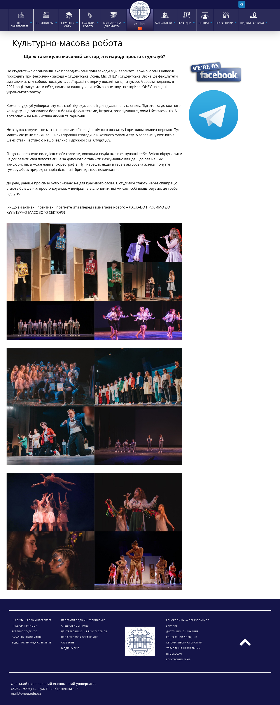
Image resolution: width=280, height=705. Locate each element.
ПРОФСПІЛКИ (224, 23)
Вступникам (45, 23)
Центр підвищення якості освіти (84, 631)
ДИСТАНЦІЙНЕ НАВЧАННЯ (182, 631)
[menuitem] (21, 20)
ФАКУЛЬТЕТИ (163, 23)
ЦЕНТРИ (203, 23)
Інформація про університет (31, 620)
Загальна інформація (27, 637)
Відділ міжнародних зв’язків (32, 642)
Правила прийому (24, 625)
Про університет (19, 24)
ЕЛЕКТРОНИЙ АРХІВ (178, 659)
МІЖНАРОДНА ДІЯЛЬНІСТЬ (112, 24)
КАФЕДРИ (185, 23)
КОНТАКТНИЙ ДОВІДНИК (181, 637)
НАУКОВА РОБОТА (88, 24)
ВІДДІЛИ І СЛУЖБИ (252, 23)
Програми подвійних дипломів (83, 620)
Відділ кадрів (70, 648)
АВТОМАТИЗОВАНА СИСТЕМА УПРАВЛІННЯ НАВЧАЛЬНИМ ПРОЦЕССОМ (184, 648)
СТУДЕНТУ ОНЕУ (67, 24)
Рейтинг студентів (24, 631)
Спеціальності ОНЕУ (75, 625)
